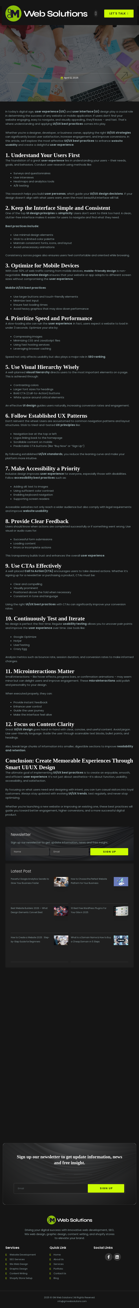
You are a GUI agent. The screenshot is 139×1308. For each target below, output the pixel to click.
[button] (96, 13)
